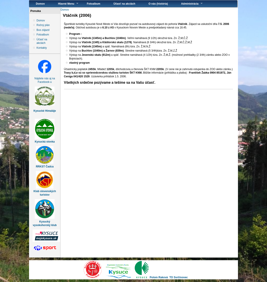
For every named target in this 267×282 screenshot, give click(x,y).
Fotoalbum (93, 3)
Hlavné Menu (64, 3)
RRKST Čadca (45, 166)
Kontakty (42, 47)
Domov (40, 3)
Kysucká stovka (45, 141)
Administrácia (188, 3)
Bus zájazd (43, 30)
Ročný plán (43, 25)
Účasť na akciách (124, 3)
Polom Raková (159, 277)
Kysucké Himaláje (44, 110)
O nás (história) (158, 3)
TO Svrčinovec (178, 277)
